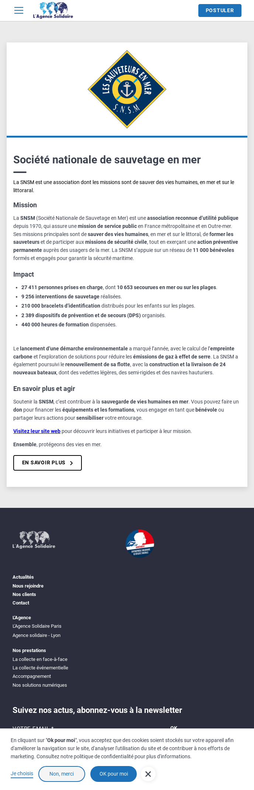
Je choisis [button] (22, 773)
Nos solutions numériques (40, 685)
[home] (53, 10)
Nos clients (24, 594)
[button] (20, 10)
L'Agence (22, 617)
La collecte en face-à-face (40, 659)
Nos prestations (29, 650)
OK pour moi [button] (114, 774)
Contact (21, 603)
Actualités (23, 577)
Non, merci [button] (61, 774)
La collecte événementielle (40, 668)
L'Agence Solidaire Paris (37, 626)
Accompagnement (32, 676)
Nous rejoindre (28, 586)
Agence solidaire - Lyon (36, 635)
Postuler (220, 10)
